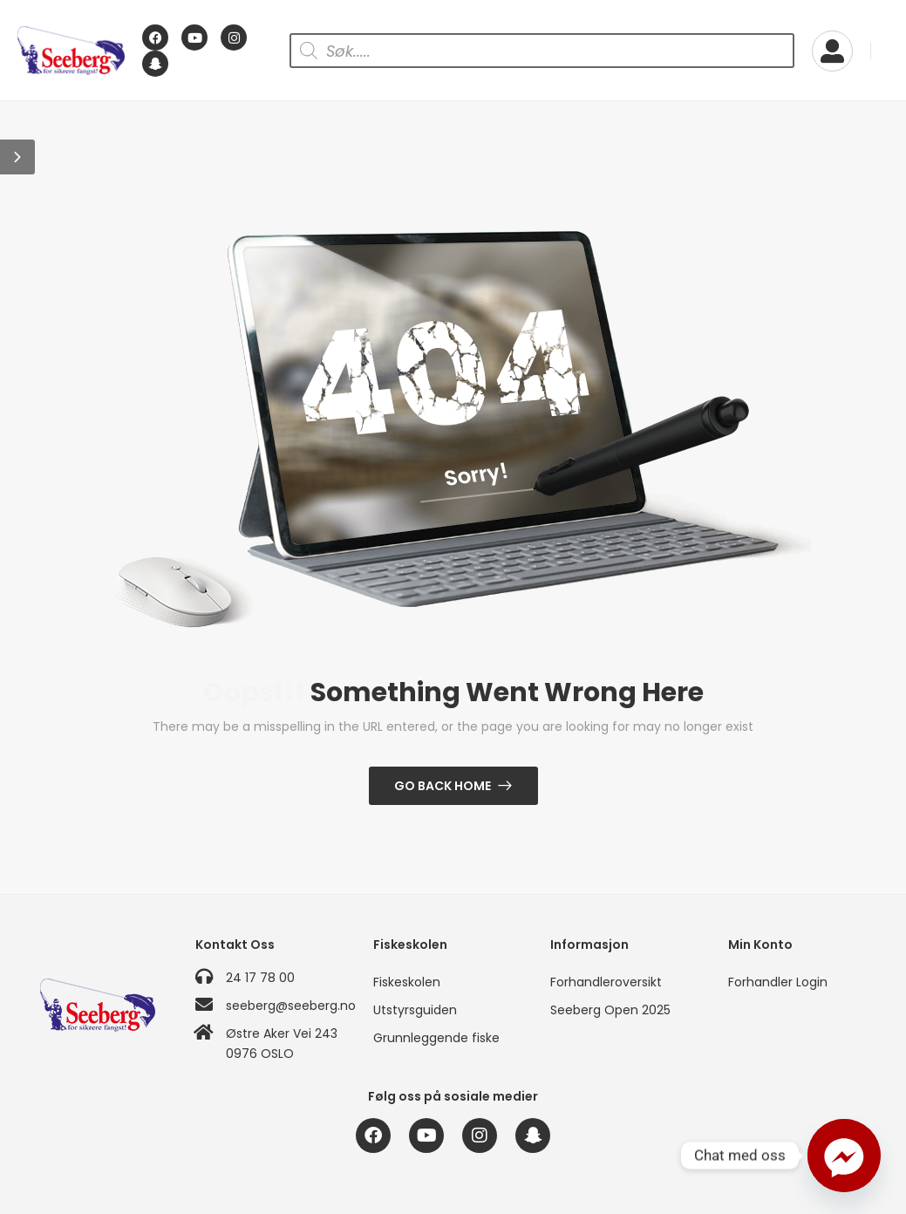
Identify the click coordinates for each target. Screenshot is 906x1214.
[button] (17, 157)
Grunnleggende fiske (436, 1038)
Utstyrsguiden (415, 1010)
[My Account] (832, 51)
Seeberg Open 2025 (610, 1010)
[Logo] (71, 51)
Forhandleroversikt (606, 982)
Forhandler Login (778, 982)
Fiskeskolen (406, 982)
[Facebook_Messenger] (844, 1155)
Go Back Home (442, 786)
